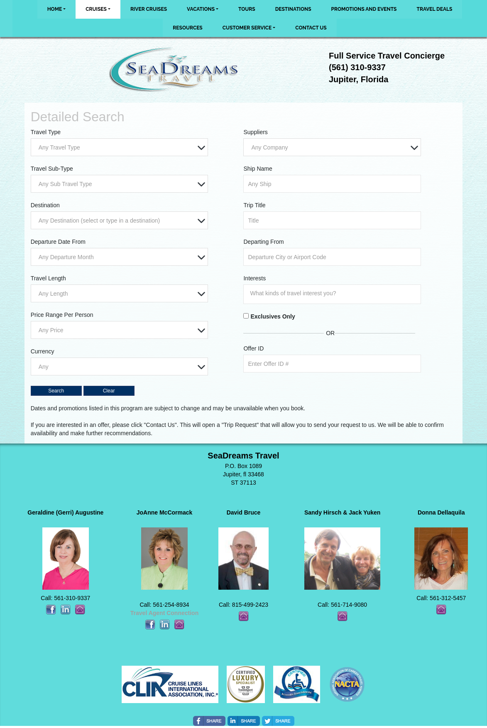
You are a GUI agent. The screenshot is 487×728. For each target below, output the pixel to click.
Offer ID (253, 348)
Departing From (263, 241)
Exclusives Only (272, 316)
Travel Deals (434, 9)
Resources (187, 28)
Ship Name (257, 168)
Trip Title (254, 205)
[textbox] (121, 148)
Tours (246, 9)
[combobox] (119, 147)
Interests (254, 278)
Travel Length (48, 278)
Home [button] (54, 9)
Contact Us (310, 28)
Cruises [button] (96, 9)
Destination (45, 205)
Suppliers (255, 132)
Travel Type (46, 132)
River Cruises (148, 9)
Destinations (293, 9)
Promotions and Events (364, 9)
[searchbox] (334, 293)
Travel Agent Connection (164, 613)
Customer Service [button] (247, 28)
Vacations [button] (201, 9)
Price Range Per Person (62, 314)
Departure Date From (58, 241)
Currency (42, 351)
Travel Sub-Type (52, 168)
